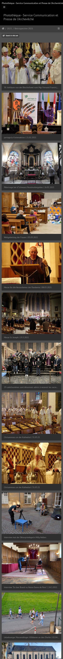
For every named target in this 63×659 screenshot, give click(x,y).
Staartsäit (3, 28)
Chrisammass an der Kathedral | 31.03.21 (22, 437)
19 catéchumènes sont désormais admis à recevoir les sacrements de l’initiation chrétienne (31, 387)
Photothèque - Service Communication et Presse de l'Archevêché (32, 3)
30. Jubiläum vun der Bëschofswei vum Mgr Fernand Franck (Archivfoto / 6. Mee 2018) (31, 87)
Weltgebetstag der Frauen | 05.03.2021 (21, 237)
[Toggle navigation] (4, 7)
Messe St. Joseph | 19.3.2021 (16, 337)
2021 (9, 28)
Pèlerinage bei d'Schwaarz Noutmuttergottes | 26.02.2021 (29, 187)
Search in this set (10, 35)
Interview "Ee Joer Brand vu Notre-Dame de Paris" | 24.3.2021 (30, 587)
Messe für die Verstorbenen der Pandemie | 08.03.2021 (28, 287)
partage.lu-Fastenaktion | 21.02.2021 (20, 137)
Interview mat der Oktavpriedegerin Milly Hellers (25, 537)
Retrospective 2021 (24, 28)
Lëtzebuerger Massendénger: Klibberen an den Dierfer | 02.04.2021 (31, 637)
